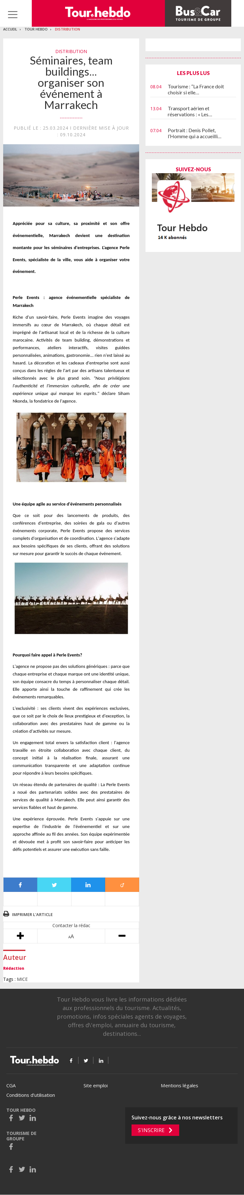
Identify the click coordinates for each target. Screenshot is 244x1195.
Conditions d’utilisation (30, 1095)
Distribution (67, 29)
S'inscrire (151, 1130)
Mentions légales (179, 1085)
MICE (22, 979)
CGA (11, 1085)
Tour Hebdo (36, 29)
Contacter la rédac (71, 925)
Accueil (10, 29)
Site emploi (96, 1085)
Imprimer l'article (32, 914)
